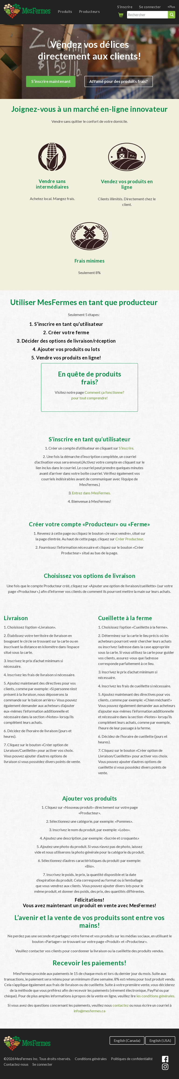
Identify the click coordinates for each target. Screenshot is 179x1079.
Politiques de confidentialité (132, 1059)
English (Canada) (127, 1040)
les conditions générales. (155, 996)
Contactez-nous (16, 1064)
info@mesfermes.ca (89, 1011)
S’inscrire (124, 7)
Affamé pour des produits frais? (118, 81)
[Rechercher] (147, 14)
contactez (121, 1005)
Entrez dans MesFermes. (91, 493)
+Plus (171, 7)
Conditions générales (91, 1059)
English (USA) (160, 1040)
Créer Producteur (129, 539)
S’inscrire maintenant (51, 81)
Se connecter (150, 7)
